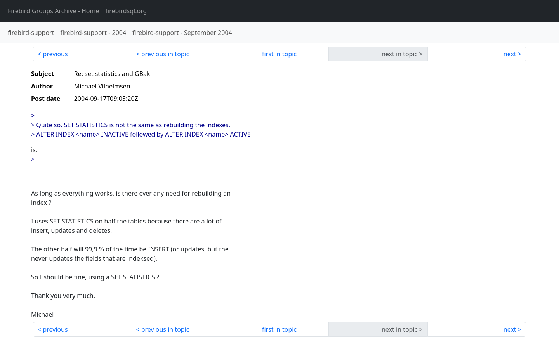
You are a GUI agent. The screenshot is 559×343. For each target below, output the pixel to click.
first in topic (279, 54)
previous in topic (165, 54)
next (509, 54)
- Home (53, 11)
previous (55, 54)
